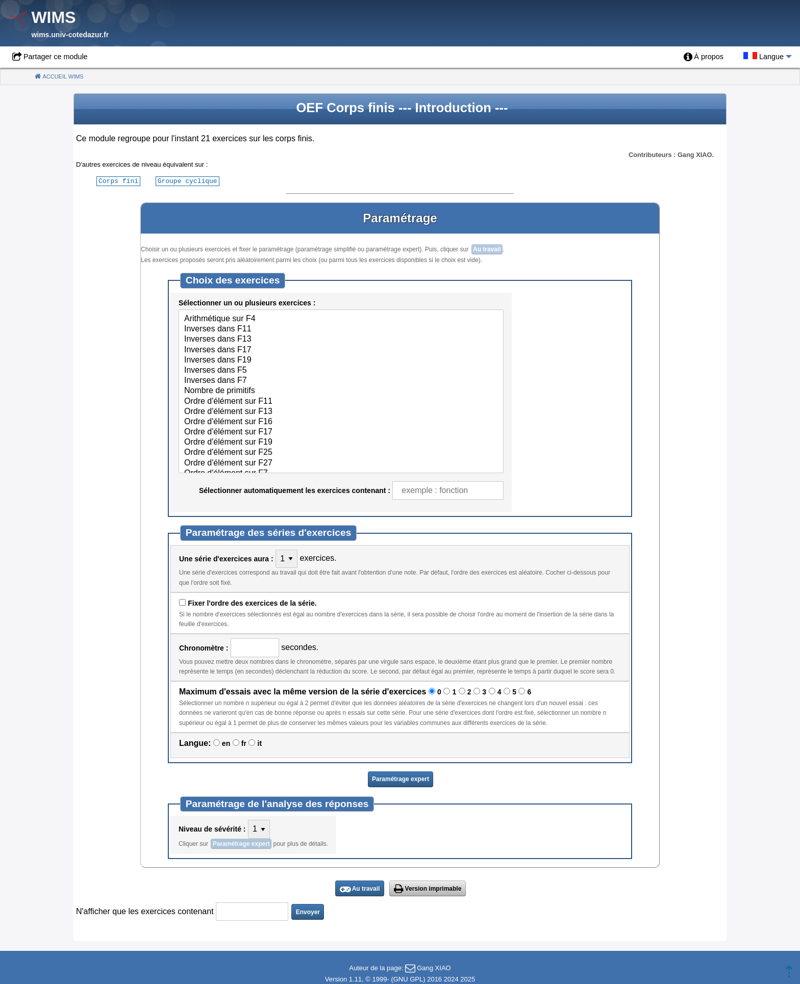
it (260, 743)
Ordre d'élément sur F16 (341, 422)
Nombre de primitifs (341, 390)
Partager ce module (55, 57)
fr (243, 743)
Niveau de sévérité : (212, 828)
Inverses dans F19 (341, 360)
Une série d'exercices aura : (226, 558)
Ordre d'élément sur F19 (341, 442)
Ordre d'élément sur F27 (341, 463)
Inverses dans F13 (341, 339)
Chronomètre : (203, 647)
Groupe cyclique (187, 180)
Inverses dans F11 (341, 329)
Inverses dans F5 (341, 370)
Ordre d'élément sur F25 (341, 452)
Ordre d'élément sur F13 (341, 411)
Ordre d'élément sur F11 (341, 401)
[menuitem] (704, 57)
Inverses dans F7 (341, 380)
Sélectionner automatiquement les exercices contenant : (294, 490)
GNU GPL (408, 978)
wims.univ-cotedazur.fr (70, 35)
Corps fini (118, 180)
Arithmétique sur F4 (341, 319)
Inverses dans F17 (341, 350)
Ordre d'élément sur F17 (341, 432)
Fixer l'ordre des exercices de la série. (252, 603)
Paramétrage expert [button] (400, 778)
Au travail (487, 248)
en (226, 743)
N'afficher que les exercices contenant (145, 911)
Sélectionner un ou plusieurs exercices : (247, 302)
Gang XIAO (434, 967)
